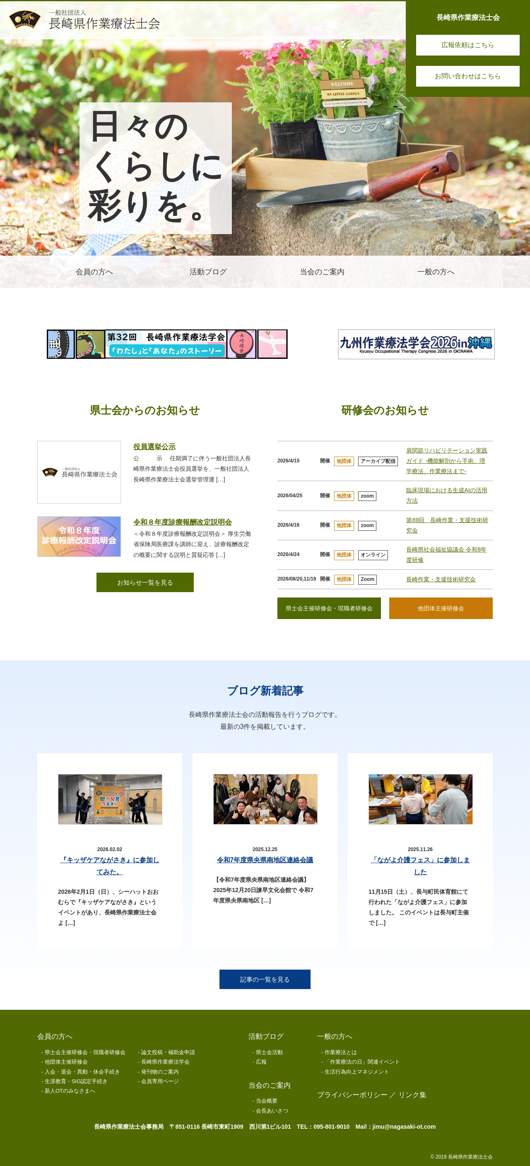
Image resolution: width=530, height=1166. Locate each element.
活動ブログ (266, 1036)
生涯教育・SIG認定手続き (76, 1081)
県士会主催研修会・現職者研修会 (329, 608)
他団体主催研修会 (441, 608)
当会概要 (266, 1101)
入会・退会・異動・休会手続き (82, 1072)
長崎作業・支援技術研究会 (441, 579)
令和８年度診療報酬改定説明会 (182, 522)
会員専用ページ (160, 1081)
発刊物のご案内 (160, 1072)
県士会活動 (269, 1052)
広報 (261, 1062)
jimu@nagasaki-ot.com (404, 1126)
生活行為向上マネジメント (357, 1072)
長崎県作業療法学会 (165, 1062)
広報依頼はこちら (467, 44)
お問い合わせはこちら (468, 76)
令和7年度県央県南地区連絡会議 (265, 860)
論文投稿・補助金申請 (168, 1052)
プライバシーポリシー (352, 1095)
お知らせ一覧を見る (145, 582)
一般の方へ (334, 1036)
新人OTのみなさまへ (70, 1091)
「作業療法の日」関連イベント (362, 1062)
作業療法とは (341, 1052)
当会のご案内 (269, 1085)
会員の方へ (54, 1036)
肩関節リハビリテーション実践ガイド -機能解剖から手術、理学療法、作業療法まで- (446, 460)
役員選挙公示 (154, 447)
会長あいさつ (272, 1111)
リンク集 (412, 1095)
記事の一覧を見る (265, 979)
